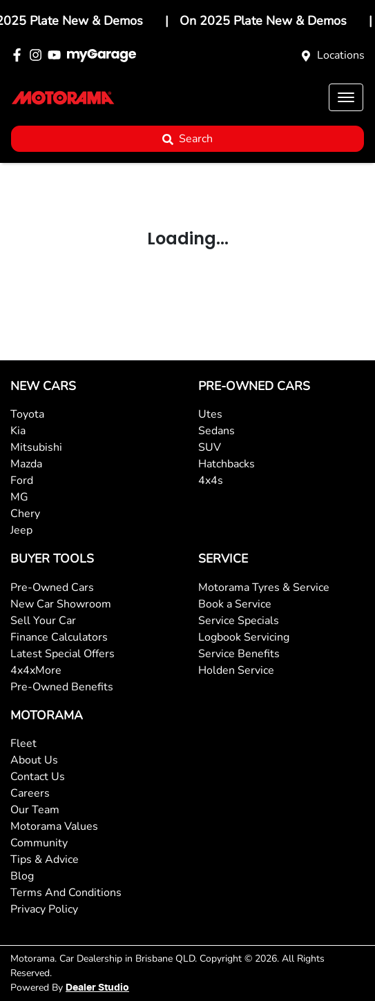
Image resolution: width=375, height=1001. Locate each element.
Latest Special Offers (62, 653)
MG (19, 497)
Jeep (21, 530)
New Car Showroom (60, 604)
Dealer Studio (97, 988)
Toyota (27, 414)
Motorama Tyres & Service (263, 587)
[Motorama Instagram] (38, 54)
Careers (30, 793)
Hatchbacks (226, 464)
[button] (346, 97)
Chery (25, 513)
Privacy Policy (44, 909)
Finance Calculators (59, 637)
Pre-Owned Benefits (61, 686)
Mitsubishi (36, 447)
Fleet (23, 743)
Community (39, 843)
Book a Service (234, 604)
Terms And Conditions (66, 892)
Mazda (26, 464)
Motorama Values (54, 826)
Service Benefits (239, 653)
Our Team (34, 809)
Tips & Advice (44, 859)
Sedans (216, 430)
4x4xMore (35, 670)
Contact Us (37, 776)
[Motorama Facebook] (19, 54)
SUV (209, 447)
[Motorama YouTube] (57, 54)
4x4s (210, 480)
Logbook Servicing (243, 637)
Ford (21, 480)
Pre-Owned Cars (52, 587)
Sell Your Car (43, 620)
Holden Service (236, 670)
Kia (18, 430)
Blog (22, 876)
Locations (341, 55)
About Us (34, 760)
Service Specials (238, 620)
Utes (210, 414)
